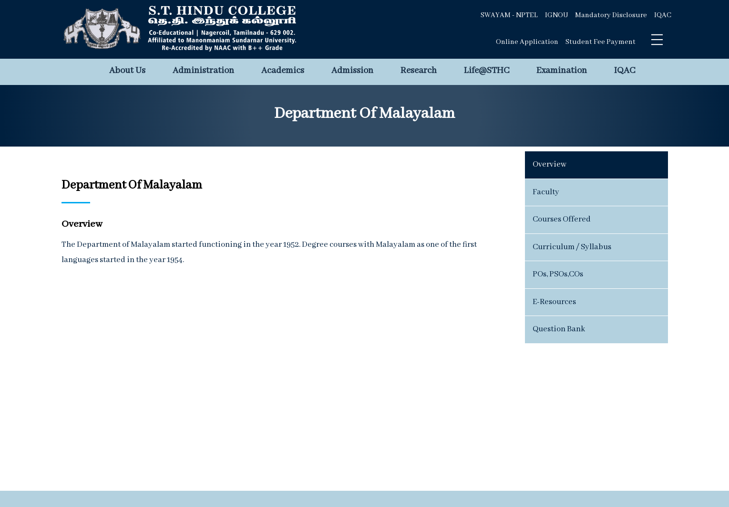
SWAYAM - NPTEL (509, 15)
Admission (352, 70)
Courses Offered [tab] (562, 219)
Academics (282, 70)
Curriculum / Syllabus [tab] (572, 247)
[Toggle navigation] (657, 39)
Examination (561, 70)
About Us (127, 70)
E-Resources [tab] (554, 302)
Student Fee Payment (600, 42)
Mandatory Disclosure (611, 15)
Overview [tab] (549, 164)
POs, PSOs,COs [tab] (558, 274)
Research (418, 70)
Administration (203, 70)
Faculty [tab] (546, 192)
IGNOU (556, 15)
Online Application (527, 42)
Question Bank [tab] (559, 329)
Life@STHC (486, 70)
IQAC (662, 15)
